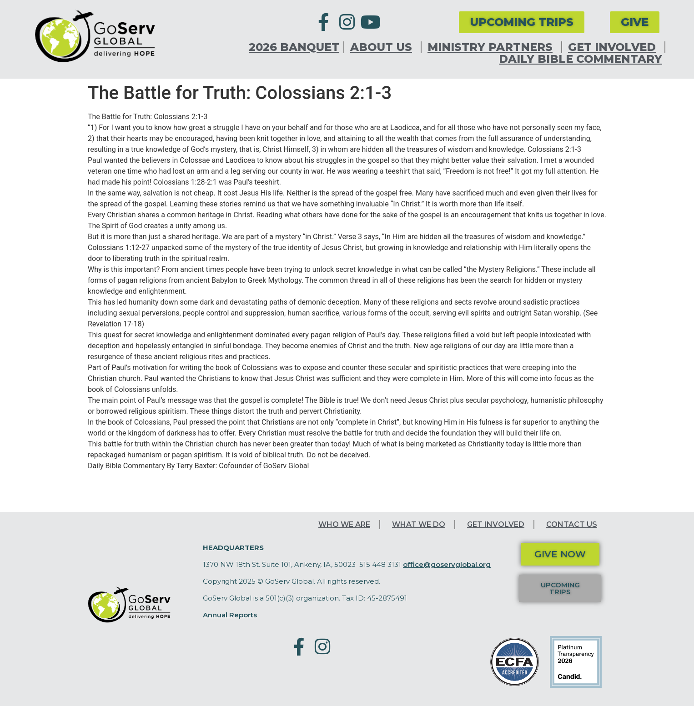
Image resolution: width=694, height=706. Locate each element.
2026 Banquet (294, 47)
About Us (383, 47)
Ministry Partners (492, 47)
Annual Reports (230, 615)
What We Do (418, 524)
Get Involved (614, 47)
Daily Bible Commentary (580, 59)
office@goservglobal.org (447, 564)
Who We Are (344, 524)
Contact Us (571, 524)
